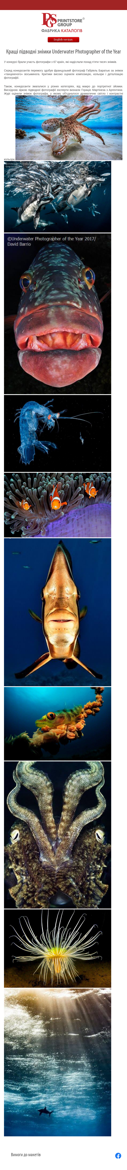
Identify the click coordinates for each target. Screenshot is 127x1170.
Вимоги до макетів (26, 1154)
